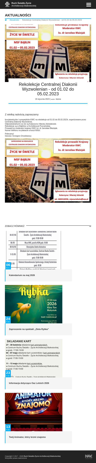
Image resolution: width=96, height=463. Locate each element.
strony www (89, 456)
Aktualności (14, 20)
